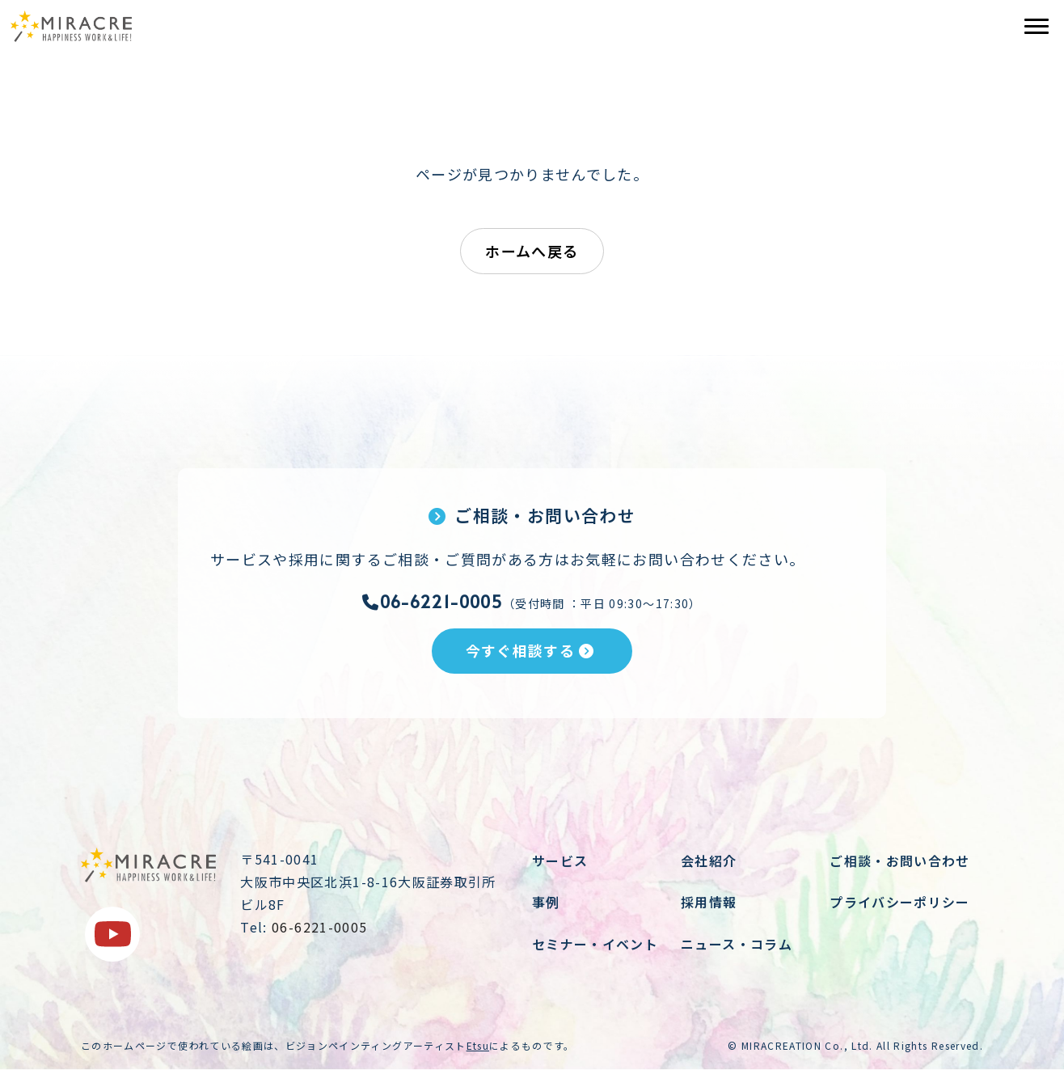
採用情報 (709, 901)
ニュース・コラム (736, 944)
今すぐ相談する (530, 650)
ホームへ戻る (531, 250)
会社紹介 (709, 860)
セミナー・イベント (595, 944)
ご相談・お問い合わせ (900, 860)
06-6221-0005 (432, 601)
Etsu (478, 1045)
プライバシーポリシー (900, 901)
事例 (546, 901)
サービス (560, 860)
